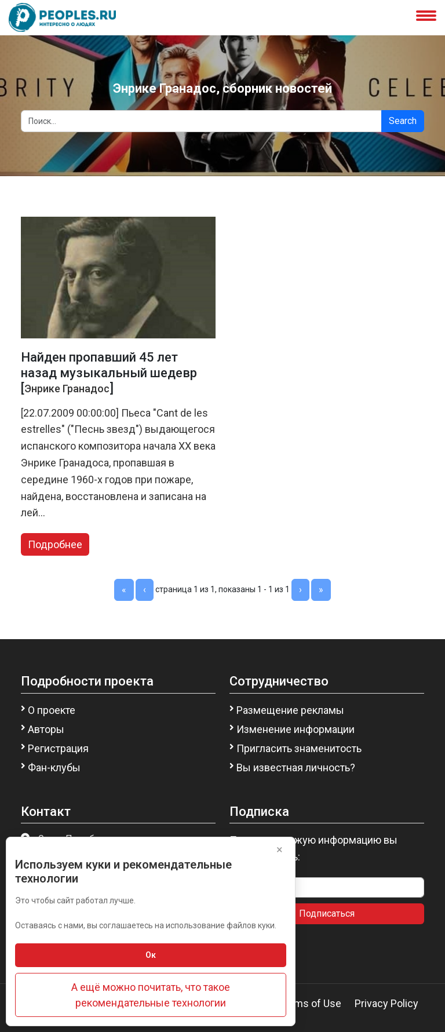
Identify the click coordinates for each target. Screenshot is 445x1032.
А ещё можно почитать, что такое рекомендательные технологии (150, 995)
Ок (150, 955)
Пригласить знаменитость (299, 748)
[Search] (201, 121)
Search (403, 120)
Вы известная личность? (295, 767)
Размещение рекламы (290, 710)
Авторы (46, 729)
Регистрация (58, 748)
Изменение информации (295, 729)
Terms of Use (310, 1003)
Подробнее (55, 544)
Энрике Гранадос (67, 388)
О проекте (51, 710)
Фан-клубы (54, 767)
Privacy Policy (386, 1003)
